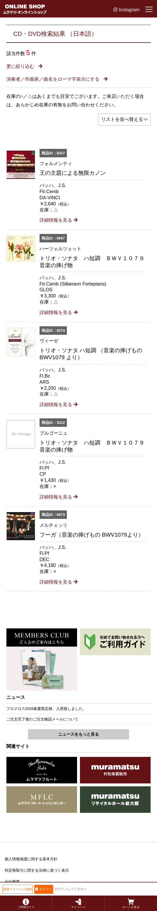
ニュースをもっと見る (78, 734)
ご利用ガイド (26, 903)
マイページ (78, 903)
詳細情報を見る (59, 220)
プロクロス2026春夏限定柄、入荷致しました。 (46, 708)
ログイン (43, 889)
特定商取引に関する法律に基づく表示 (37, 870)
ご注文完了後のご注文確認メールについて (42, 719)
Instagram (126, 9)
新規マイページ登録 (17, 889)
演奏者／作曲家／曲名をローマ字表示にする (57, 79)
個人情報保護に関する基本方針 (31, 859)
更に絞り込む (24, 66)
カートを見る (131, 903)
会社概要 (12, 882)
